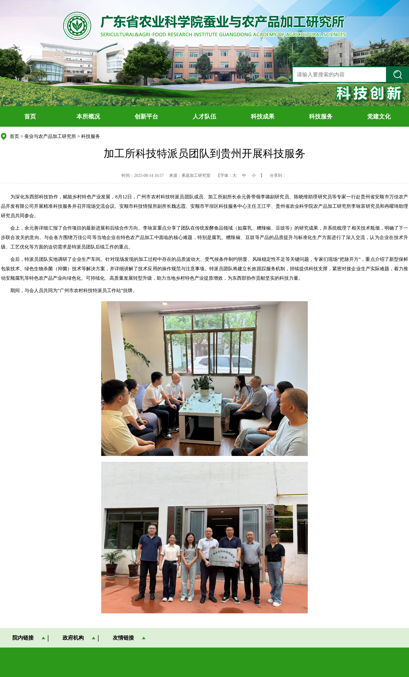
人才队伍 (204, 116)
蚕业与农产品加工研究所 (50, 136)
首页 (30, 116)
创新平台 (146, 116)
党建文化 (379, 116)
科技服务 (321, 116)
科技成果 (262, 116)
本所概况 (88, 116)
